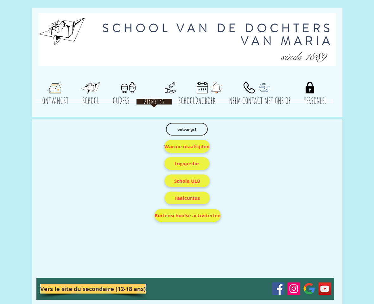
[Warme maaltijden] (187, 146)
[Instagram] (294, 288)
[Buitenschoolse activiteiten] (188, 215)
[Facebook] (278, 288)
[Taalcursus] (187, 198)
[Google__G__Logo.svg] (309, 288)
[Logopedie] (186, 163)
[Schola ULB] (187, 180)
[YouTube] (325, 288)
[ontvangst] (187, 129)
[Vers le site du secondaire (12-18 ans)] (93, 289)
